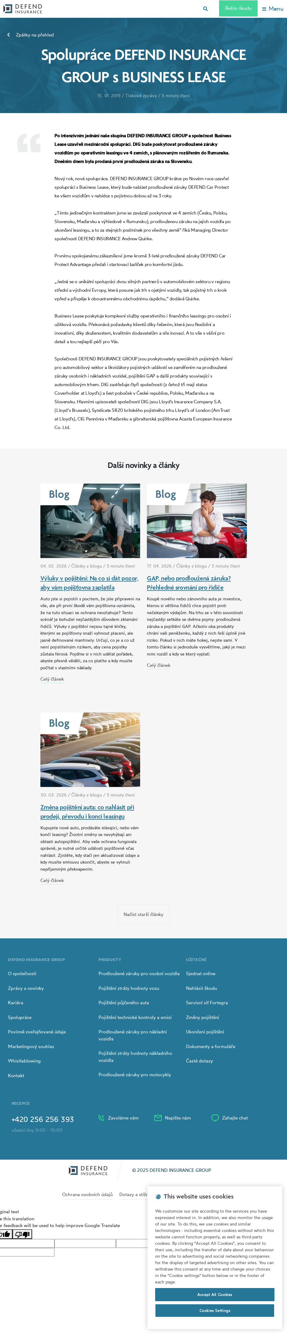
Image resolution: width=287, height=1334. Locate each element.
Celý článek (52, 679)
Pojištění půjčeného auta (124, 1002)
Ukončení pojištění (205, 1032)
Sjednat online (200, 973)
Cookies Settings (214, 1310)
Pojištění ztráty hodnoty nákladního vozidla (135, 1056)
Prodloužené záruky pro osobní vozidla (139, 973)
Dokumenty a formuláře (210, 1046)
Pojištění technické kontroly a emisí (135, 1017)
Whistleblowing (24, 1061)
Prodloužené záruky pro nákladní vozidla (133, 1035)
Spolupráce (20, 1017)
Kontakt (16, 1075)
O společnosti (22, 973)
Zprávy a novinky (26, 988)
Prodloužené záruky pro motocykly (135, 1074)
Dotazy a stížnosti (137, 1194)
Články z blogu (86, 566)
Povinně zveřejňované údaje (37, 1032)
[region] (214, 1257)
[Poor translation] (22, 1234)
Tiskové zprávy (141, 95)
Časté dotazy (199, 1061)
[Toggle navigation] (273, 8)
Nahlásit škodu (201, 988)
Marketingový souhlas (31, 1046)
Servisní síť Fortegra (207, 1002)
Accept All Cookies (214, 1294)
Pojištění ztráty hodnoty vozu (129, 988)
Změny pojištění (202, 1017)
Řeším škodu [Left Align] (238, 8)
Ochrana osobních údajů (87, 1194)
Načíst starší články (143, 914)
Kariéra (15, 1002)
